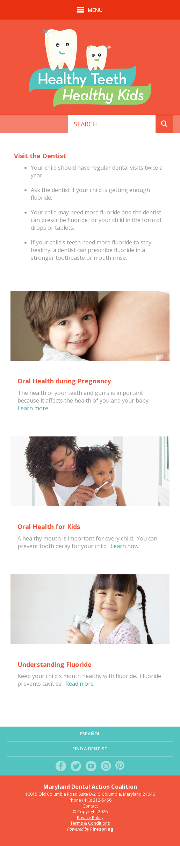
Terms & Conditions (90, 823)
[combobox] (112, 124)
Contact (90, 806)
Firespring (101, 829)
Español (90, 733)
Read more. (80, 683)
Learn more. (33, 408)
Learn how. (124, 546)
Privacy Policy (90, 818)
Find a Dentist (90, 748)
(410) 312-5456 (96, 800)
